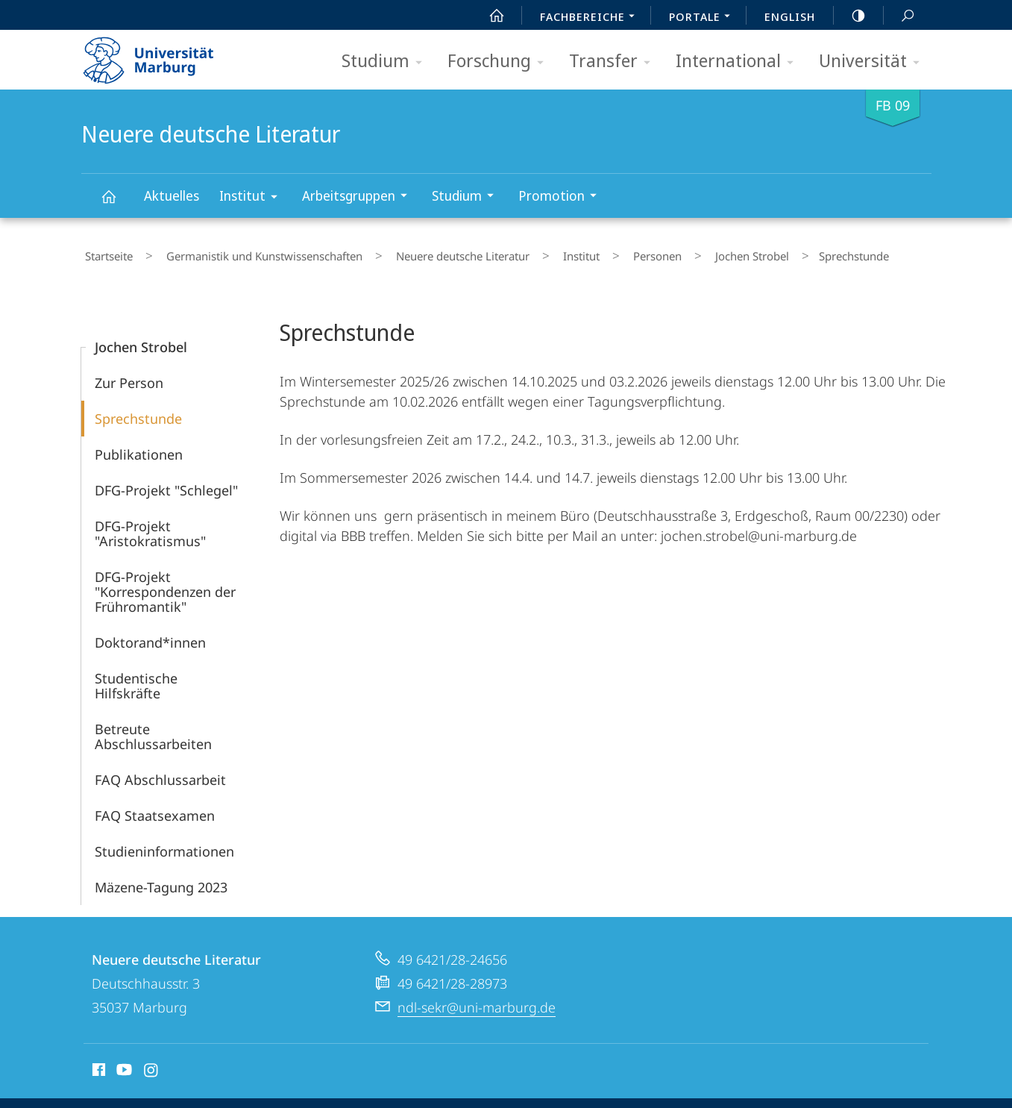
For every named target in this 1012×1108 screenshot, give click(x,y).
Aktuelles (171, 195)
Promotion (562, 197)
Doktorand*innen (150, 636)
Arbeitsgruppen (359, 197)
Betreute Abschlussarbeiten (153, 729)
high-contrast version (850, 15)
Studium (387, 61)
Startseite (105, 252)
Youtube (122, 1065)
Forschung (500, 61)
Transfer (614, 61)
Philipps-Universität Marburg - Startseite (161, 55)
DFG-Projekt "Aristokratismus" (150, 526)
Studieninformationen (164, 845)
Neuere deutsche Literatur (117, 203)
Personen (597, 252)
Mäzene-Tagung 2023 (161, 880)
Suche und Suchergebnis (899, 16)
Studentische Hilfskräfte (136, 679)
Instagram (151, 1065)
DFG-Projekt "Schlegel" (166, 483)
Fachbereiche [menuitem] (591, 18)
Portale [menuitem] (703, 18)
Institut (253, 198)
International (739, 61)
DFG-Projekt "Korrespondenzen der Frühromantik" (165, 585)
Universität (874, 61)
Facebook (97, 1065)
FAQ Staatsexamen (155, 809)
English (789, 16)
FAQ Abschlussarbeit (160, 773)
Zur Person (129, 376)
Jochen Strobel (677, 252)
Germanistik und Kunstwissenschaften (246, 252)
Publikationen (139, 448)
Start (488, 15)
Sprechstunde (138, 412)
